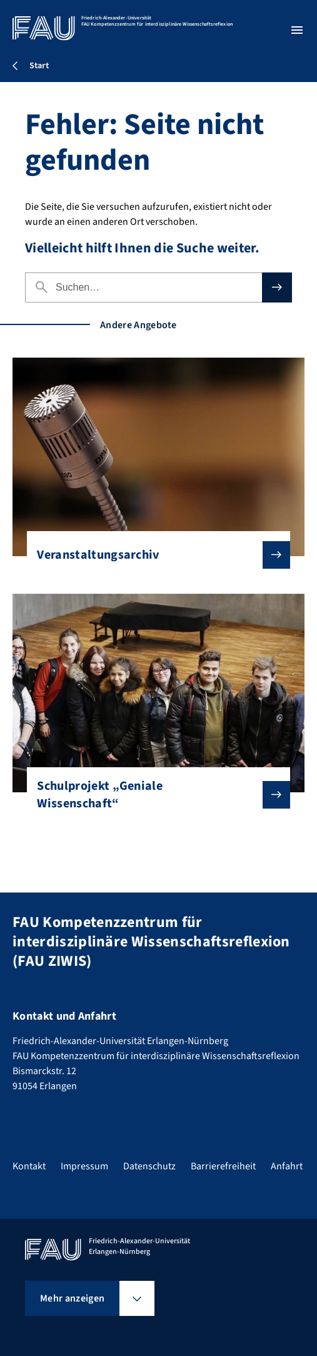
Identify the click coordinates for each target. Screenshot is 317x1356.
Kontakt (29, 1166)
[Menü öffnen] (297, 30)
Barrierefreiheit (223, 1166)
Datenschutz (149, 1166)
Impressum (84, 1166)
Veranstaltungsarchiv (153, 555)
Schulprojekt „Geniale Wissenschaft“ (153, 794)
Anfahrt (287, 1166)
